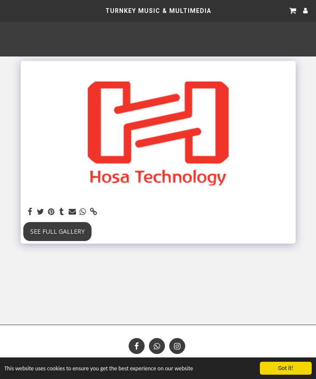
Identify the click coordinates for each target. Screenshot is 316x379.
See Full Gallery (57, 231)
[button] (9, 10)
